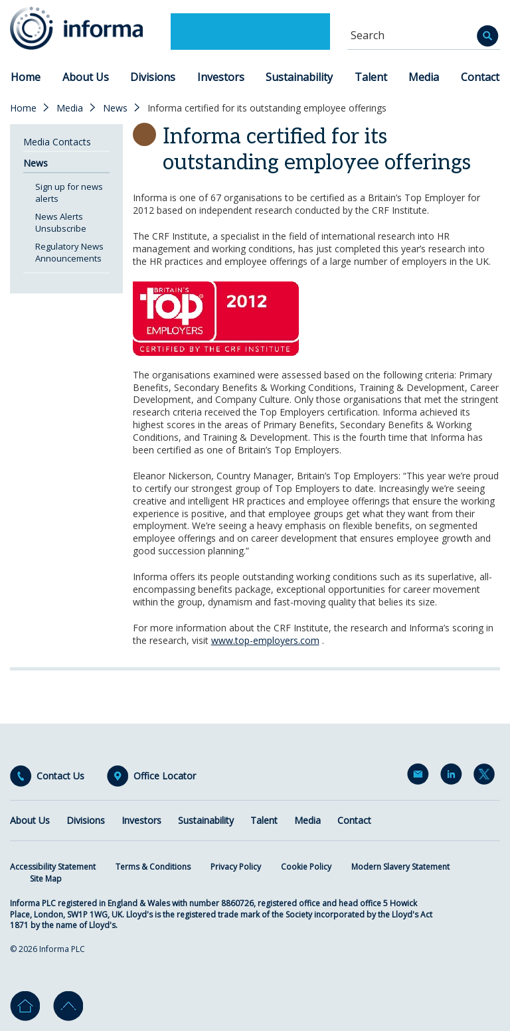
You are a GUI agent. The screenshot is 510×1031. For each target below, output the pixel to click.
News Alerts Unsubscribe (60, 222)
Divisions (152, 77)
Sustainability (299, 77)
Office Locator (164, 776)
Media (423, 77)
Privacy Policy (236, 866)
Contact (480, 77)
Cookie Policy (306, 866)
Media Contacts (57, 141)
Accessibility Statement (53, 866)
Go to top (68, 1006)
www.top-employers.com (265, 640)
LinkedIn (453, 776)
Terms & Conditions (153, 866)
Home (26, 77)
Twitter (486, 776)
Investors (220, 77)
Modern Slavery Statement (400, 866)
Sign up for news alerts (69, 192)
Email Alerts (420, 776)
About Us (85, 77)
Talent (371, 77)
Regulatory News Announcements (69, 252)
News (115, 108)
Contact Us (60, 776)
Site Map (46, 878)
